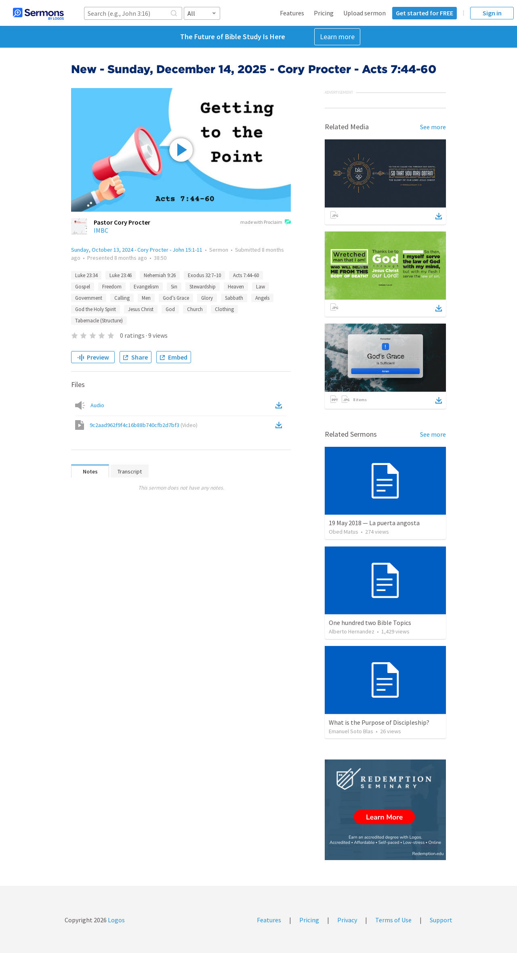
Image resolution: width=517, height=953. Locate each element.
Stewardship (202, 286)
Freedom (112, 286)
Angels (262, 298)
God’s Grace (176, 298)
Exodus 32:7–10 (204, 275)
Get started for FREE (424, 13)
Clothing (224, 309)
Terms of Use (393, 920)
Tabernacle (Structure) (99, 320)
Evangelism (146, 286)
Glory (207, 298)
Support (441, 920)
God (170, 309)
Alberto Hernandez (351, 631)
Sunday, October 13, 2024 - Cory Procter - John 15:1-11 (136, 249)
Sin (174, 286)
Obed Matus (343, 531)
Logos (116, 920)
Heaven (236, 286)
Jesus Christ (140, 309)
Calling (122, 298)
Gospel (82, 286)
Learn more (337, 36)
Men (146, 298)
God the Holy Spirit (95, 309)
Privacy (347, 920)
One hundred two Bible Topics (370, 623)
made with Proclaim (265, 222)
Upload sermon (364, 13)
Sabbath (234, 298)
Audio (97, 405)
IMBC (101, 230)
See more (433, 127)
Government (88, 298)
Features (292, 13)
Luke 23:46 (120, 275)
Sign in (492, 13)
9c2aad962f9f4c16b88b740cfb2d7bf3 (144, 425)
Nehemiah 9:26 (160, 275)
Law (260, 286)
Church (195, 309)
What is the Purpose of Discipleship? (379, 722)
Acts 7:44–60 (246, 275)
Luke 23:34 (86, 275)
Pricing (324, 13)
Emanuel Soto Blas (351, 731)
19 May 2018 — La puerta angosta (374, 523)
